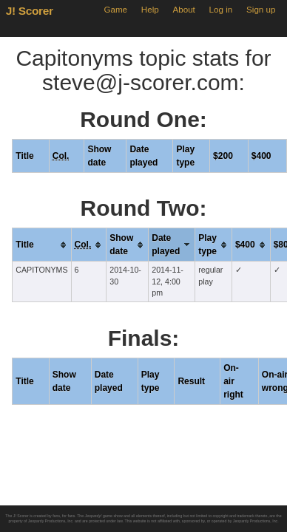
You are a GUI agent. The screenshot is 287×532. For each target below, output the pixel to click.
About (183, 9)
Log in (221, 9)
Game (115, 9)
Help (150, 9)
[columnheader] (42, 245)
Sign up (260, 9)
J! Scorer (29, 10)
